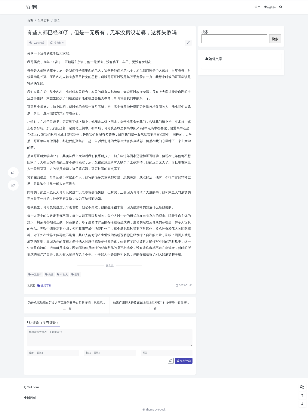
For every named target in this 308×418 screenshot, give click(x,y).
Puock (162, 409)
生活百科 (270, 7)
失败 (49, 274)
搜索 (204, 31)
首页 (258, 7)
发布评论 (183, 361)
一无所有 (35, 274)
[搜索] (281, 7)
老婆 (75, 274)
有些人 (62, 274)
